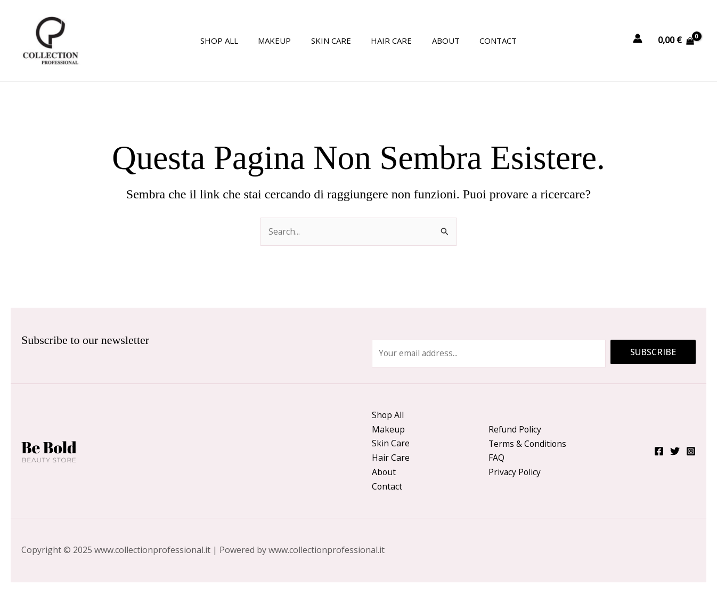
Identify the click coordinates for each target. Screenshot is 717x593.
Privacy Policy (515, 472)
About (440, 40)
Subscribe (653, 350)
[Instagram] (691, 451)
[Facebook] (659, 451)
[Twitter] (675, 451)
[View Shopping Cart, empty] (675, 40)
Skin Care (333, 40)
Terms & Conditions (528, 442)
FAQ (496, 457)
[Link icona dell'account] (637, 38)
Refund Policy (515, 428)
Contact (488, 40)
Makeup (280, 40)
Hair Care (389, 40)
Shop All (229, 40)
